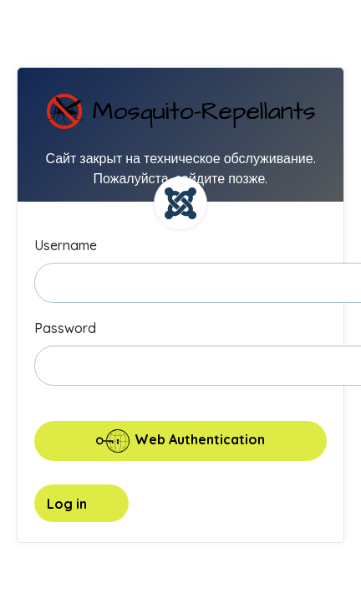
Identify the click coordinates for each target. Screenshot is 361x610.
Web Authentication (180, 441)
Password (65, 328)
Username (65, 245)
